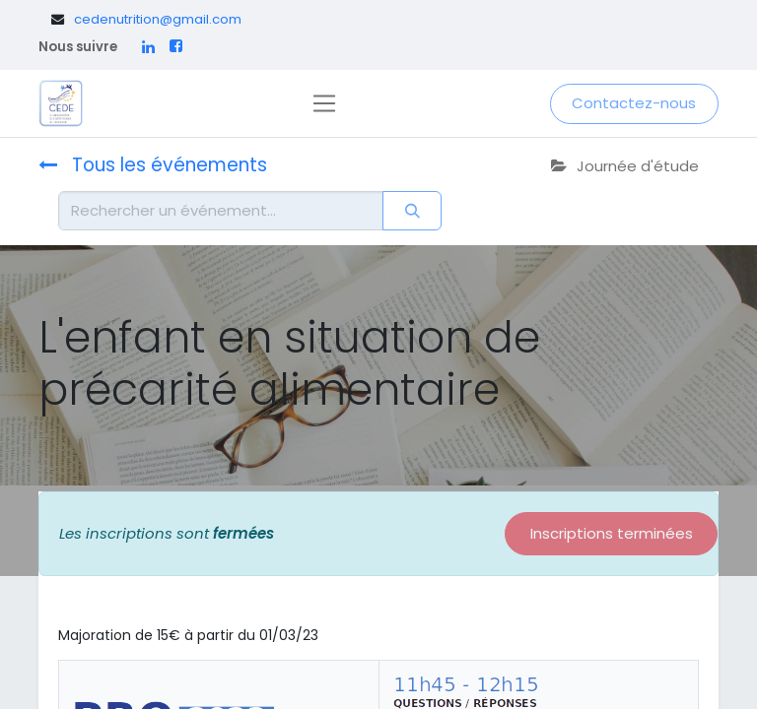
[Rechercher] (412, 211)
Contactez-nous (634, 103)
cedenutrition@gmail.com (157, 19)
